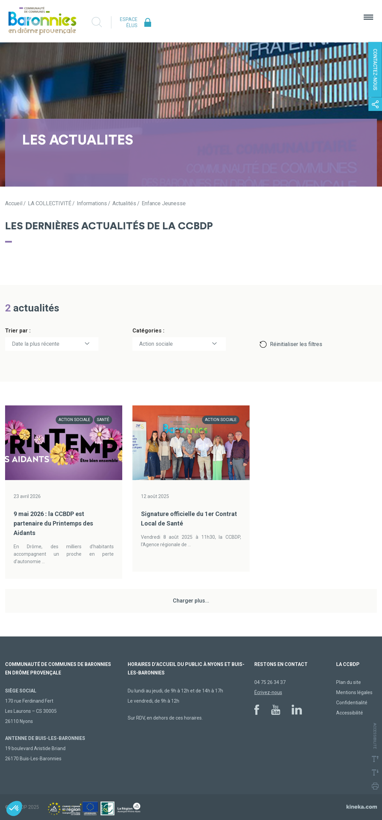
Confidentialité (351, 702)
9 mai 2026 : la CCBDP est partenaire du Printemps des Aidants (53, 523)
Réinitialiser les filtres (296, 344)
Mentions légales (354, 692)
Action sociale (156, 344)
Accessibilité (349, 713)
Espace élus (129, 22)
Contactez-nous (375, 70)
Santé (103, 419)
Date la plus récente (35, 344)
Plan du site (348, 682)
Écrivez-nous (268, 692)
